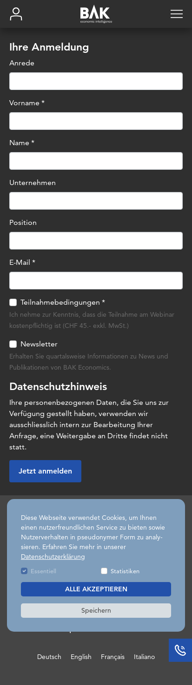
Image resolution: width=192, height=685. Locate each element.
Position (23, 222)
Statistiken (125, 571)
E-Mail (22, 262)
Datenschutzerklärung (53, 556)
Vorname (27, 103)
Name (21, 143)
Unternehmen (32, 183)
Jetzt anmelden (45, 471)
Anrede (21, 63)
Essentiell (43, 571)
